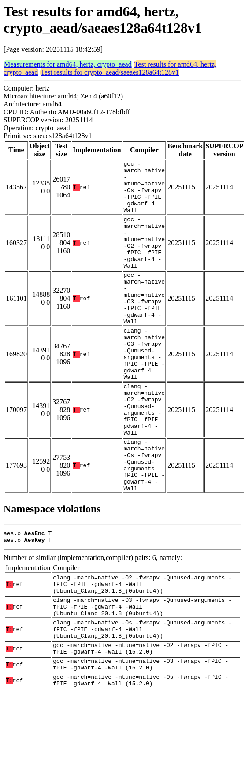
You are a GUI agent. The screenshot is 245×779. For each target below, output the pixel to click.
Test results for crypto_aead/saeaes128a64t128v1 (110, 72)
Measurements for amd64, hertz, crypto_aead (68, 64)
